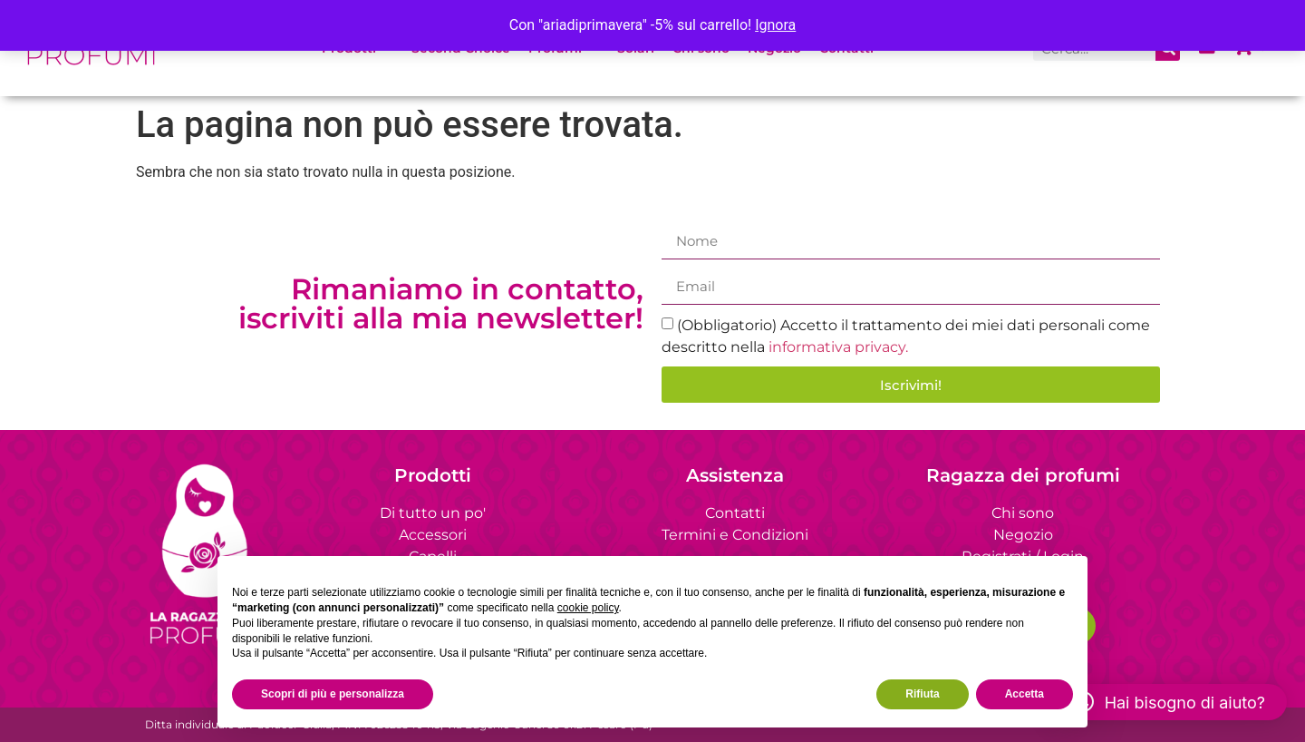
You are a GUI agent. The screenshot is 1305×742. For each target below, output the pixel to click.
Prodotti (432, 475)
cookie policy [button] (588, 607)
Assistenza (735, 475)
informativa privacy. (838, 347)
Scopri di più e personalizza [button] (332, 694)
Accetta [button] (1024, 694)
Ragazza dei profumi (1023, 475)
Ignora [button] (775, 25)
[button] (1168, 702)
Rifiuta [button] (922, 694)
